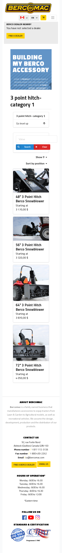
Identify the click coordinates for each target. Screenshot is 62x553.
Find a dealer (15, 35)
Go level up (31, 123)
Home (17, 79)
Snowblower (39, 79)
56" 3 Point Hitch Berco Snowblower (30, 247)
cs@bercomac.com (34, 457)
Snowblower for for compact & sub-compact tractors (30, 84)
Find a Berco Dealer (24, 464)
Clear (40, 147)
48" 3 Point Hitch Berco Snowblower (30, 199)
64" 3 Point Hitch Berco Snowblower (30, 307)
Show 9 (41, 157)
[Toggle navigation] (53, 17)
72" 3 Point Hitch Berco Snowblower (30, 367)
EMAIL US (43, 464)
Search (23, 147)
